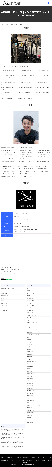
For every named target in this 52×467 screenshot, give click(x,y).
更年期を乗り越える (31, 373)
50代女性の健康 (30, 305)
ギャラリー (3, 300)
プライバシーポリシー (6, 307)
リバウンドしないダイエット (33, 334)
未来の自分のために (31, 378)
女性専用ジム (30, 356)
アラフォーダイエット (31, 312)
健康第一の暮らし (30, 351)
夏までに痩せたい (30, 354)
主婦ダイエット (30, 337)
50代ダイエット (30, 303)
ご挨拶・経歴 (4, 293)
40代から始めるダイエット (32, 293)
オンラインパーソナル (31, 315)
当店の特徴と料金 (5, 295)
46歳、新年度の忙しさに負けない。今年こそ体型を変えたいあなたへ (12, 438)
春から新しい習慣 (30, 371)
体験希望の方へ (4, 303)
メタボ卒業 (29, 332)
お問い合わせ (4, 305)
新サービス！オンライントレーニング (9, 288)
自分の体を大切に (30, 390)
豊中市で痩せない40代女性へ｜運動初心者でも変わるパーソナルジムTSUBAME (12, 430)
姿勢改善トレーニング (31, 361)
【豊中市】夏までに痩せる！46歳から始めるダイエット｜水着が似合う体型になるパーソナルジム (12, 434)
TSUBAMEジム (30, 310)
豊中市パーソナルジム (31, 402)
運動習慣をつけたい (31, 415)
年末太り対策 (30, 366)
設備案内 (3, 298)
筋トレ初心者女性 (30, 385)
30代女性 (29, 290)
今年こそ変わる (30, 342)
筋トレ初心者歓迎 (30, 388)
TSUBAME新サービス (11, 457)
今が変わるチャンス (31, 339)
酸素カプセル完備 (30, 422)
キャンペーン (30, 320)
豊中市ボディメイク (31, 407)
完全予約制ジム (30, 363)
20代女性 (29, 288)
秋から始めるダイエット (32, 383)
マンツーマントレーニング (32, 329)
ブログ (28, 327)
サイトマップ (4, 310)
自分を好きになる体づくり (32, 393)
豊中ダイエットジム (31, 398)
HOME (2, 24)
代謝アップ (29, 344)
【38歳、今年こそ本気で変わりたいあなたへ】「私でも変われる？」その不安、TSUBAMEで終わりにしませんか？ (12, 442)
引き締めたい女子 (30, 368)
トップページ (4, 290)
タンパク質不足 (30, 324)
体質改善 (29, 349)
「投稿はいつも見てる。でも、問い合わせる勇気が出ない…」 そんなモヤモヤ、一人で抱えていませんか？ (12, 447)
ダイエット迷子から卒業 (32, 322)
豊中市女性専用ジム (31, 410)
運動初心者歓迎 (30, 412)
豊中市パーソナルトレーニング (33, 405)
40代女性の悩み (30, 298)
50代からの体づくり (31, 300)
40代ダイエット (30, 295)
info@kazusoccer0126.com (21, 226)
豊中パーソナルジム (31, 400)
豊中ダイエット (30, 395)
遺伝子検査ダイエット (31, 417)
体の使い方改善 (30, 346)
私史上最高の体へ (30, 380)
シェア (2, 278)
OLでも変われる (30, 307)
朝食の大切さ (30, 376)
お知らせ (29, 317)
